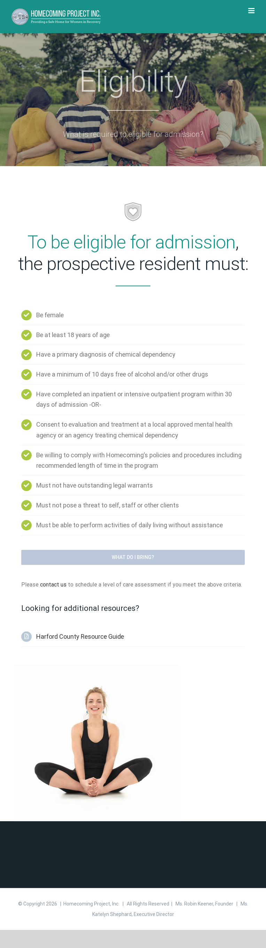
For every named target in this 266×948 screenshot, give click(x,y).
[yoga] (96, 667)
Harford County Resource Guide (80, 636)
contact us (53, 584)
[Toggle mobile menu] (252, 10)
